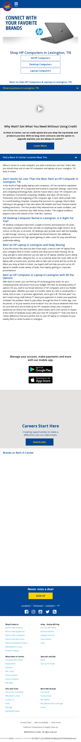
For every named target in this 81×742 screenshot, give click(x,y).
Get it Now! (45, 692)
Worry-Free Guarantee (14, 692)
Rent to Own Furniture (14, 627)
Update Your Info (47, 635)
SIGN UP (40, 595)
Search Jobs (39, 442)
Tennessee (38, 605)
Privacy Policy (26, 722)
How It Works (46, 639)
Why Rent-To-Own (12, 696)
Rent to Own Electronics (14, 639)
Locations (25, 605)
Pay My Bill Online (12, 711)
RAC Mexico (45, 699)
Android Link (40, 370)
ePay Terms (56, 722)
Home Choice (46, 696)
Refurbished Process (13, 647)
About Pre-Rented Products (16, 643)
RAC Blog (9, 683)
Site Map (8, 707)
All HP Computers (40, 58)
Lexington (50, 605)
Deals (43, 660)
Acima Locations (12, 679)
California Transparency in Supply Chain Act (40, 727)
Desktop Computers (40, 64)
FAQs (43, 643)
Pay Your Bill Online (48, 627)
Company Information (14, 660)
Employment (10, 663)
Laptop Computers (40, 70)
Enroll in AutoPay (47, 631)
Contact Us (9, 699)
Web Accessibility (41, 722)
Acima (43, 707)
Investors (9, 667)
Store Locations (11, 675)
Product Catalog (11, 650)
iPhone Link (40, 380)
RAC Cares (9, 671)
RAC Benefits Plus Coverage (52, 703)
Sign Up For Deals (48, 663)
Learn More (40, 145)
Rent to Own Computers (15, 635)
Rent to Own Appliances (15, 631)
